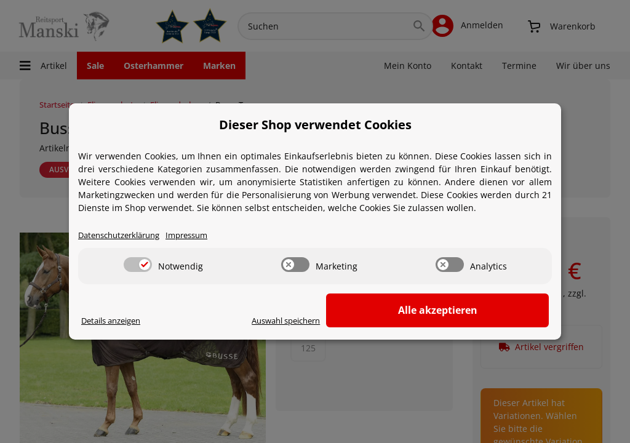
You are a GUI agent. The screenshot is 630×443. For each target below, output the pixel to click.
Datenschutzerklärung (124, 234)
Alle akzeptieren (487, 309)
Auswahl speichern (380, 319)
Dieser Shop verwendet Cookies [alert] (315, 122)
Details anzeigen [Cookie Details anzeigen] (115, 319)
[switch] (138, 263)
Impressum (199, 234)
